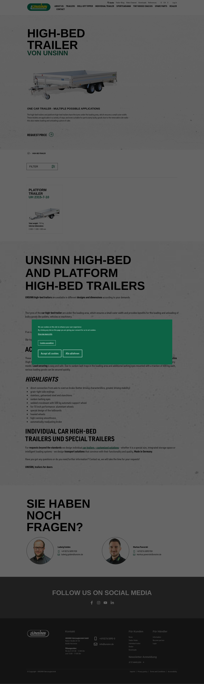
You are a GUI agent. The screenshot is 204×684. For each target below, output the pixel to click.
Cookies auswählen (47, 343)
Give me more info (45, 334)
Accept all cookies (50, 353)
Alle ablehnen (72, 353)
